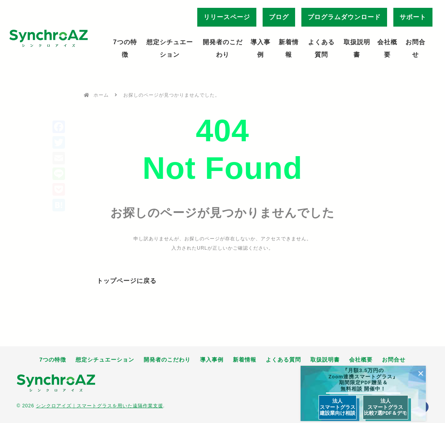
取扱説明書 (357, 48)
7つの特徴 (125, 48)
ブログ (279, 17)
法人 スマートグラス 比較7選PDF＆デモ (385, 407)
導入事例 (260, 48)
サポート (413, 17)
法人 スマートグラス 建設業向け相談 (337, 407)
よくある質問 (321, 48)
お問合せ (415, 48)
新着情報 (289, 48)
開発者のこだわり (223, 48)
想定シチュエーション (169, 48)
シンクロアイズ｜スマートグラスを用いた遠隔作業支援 (99, 406)
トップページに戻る (127, 280)
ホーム (101, 95)
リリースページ (227, 17)
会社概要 (387, 48)
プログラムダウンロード (344, 17)
